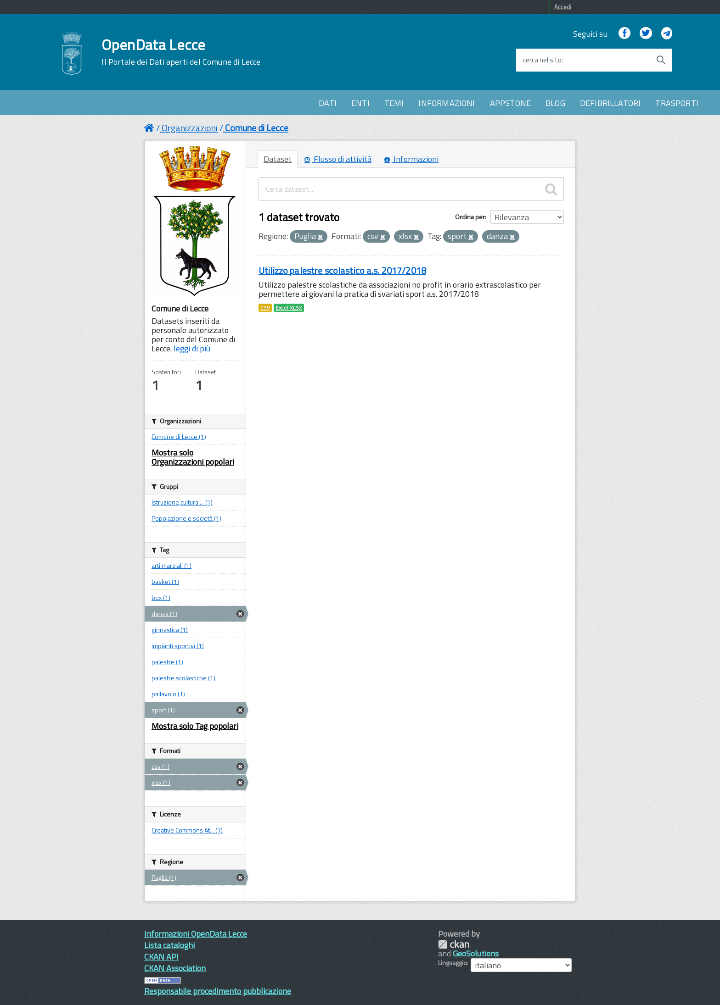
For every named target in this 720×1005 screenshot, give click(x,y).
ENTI (360, 103)
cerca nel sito (542, 60)
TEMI (394, 103)
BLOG (555, 103)
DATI (328, 103)
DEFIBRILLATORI (610, 103)
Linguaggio (452, 962)
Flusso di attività (337, 159)
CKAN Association (175, 968)
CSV (265, 308)
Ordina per (470, 217)
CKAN (453, 944)
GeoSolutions (476, 953)
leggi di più (192, 348)
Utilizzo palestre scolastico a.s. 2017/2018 (342, 270)
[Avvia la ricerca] (660, 60)
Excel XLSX (289, 308)
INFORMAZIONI (446, 103)
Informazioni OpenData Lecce (195, 933)
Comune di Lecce (256, 128)
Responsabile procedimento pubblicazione (217, 991)
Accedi (562, 6)
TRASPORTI (676, 103)
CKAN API (161, 956)
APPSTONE (510, 103)
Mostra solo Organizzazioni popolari (193, 457)
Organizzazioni (190, 128)
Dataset (278, 159)
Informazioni (411, 159)
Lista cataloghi (169, 945)
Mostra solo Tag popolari (195, 726)
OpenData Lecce (180, 52)
